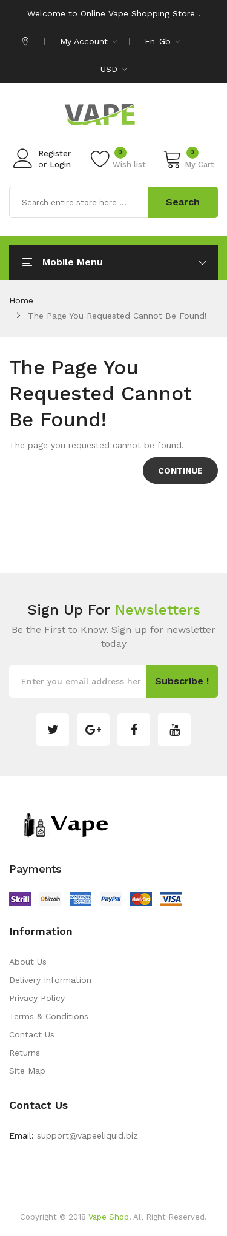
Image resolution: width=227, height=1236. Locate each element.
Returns (24, 1052)
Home (21, 300)
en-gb (162, 41)
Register (54, 153)
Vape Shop (108, 1216)
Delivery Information (50, 980)
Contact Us (31, 1034)
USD (113, 69)
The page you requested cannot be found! (117, 315)
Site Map (27, 1071)
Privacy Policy (37, 998)
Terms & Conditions (48, 1016)
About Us (28, 962)
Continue (180, 470)
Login (60, 164)
